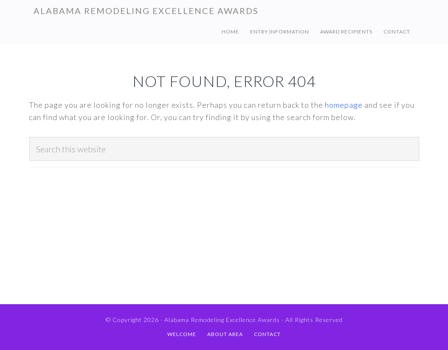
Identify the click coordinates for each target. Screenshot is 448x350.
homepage (344, 104)
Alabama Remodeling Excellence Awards (146, 11)
